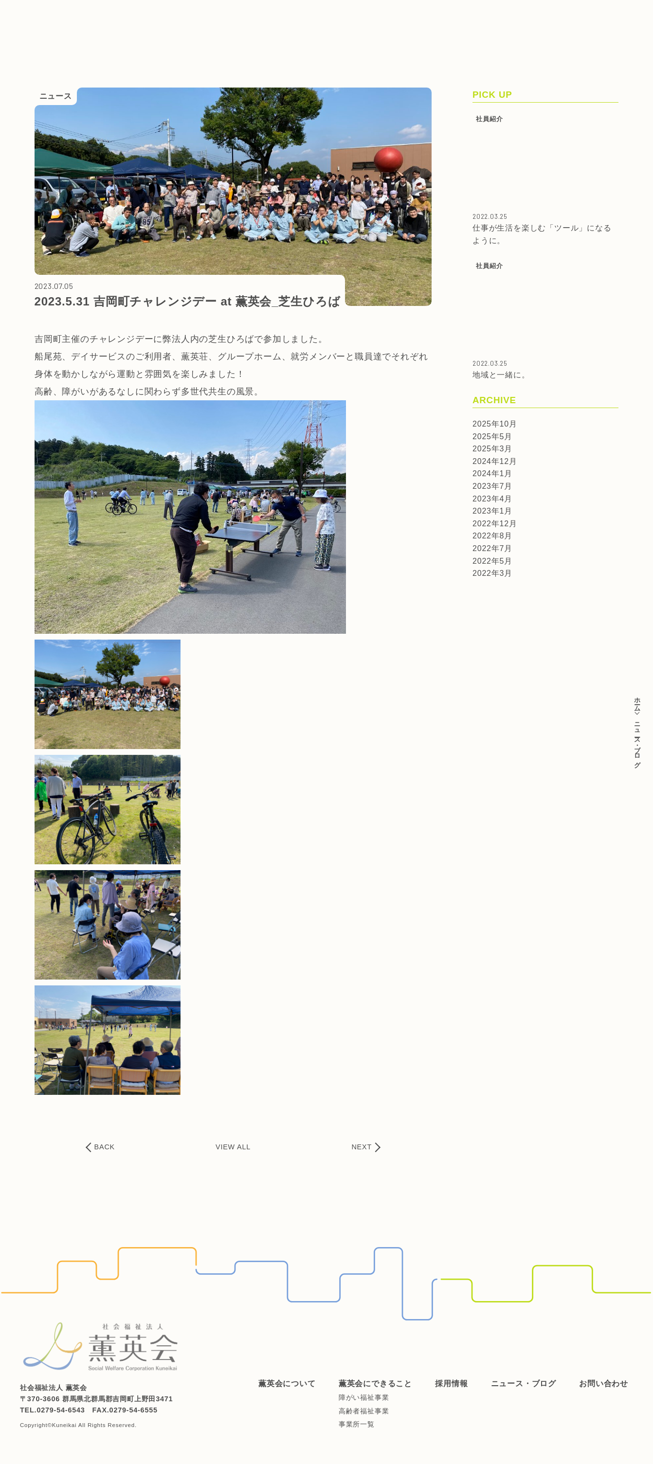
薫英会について (189, 16)
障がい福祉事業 (364, 1397)
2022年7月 (492, 548)
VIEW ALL (233, 1147)
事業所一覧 (357, 1424)
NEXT (361, 1147)
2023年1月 (492, 511)
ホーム (637, 701)
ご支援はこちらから (604, 33)
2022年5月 (492, 561)
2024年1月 (492, 473)
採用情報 (334, 16)
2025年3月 (492, 449)
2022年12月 (494, 523)
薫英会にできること (268, 16)
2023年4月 (492, 499)
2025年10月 (494, 424)
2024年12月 (494, 461)
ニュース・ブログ (396, 16)
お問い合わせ (466, 16)
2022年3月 (492, 573)
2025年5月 (492, 436)
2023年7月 (492, 486)
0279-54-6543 (60, 1410)
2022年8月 (492, 536)
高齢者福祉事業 (364, 1411)
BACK (104, 1147)
